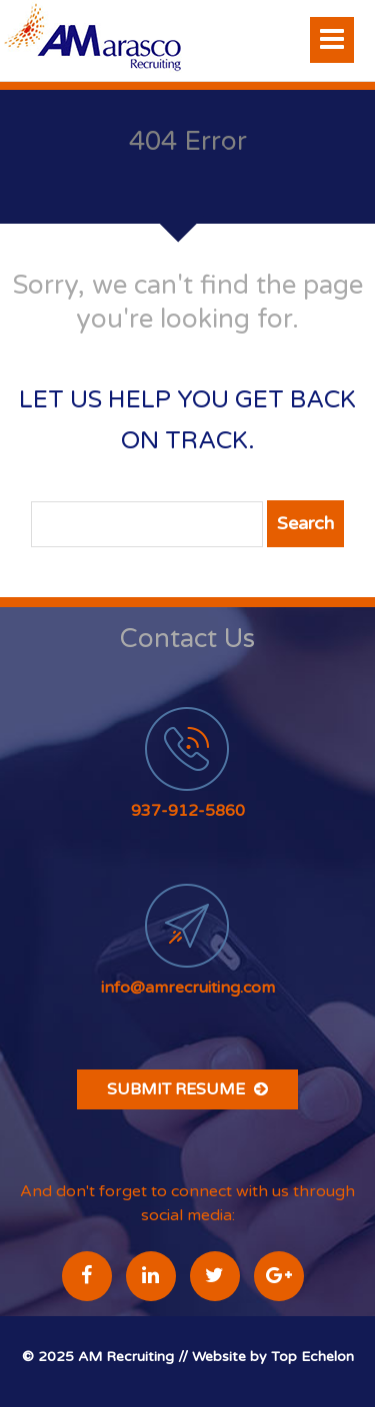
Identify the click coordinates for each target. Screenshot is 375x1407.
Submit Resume (187, 1089)
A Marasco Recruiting (123, 40)
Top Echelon (312, 1356)
